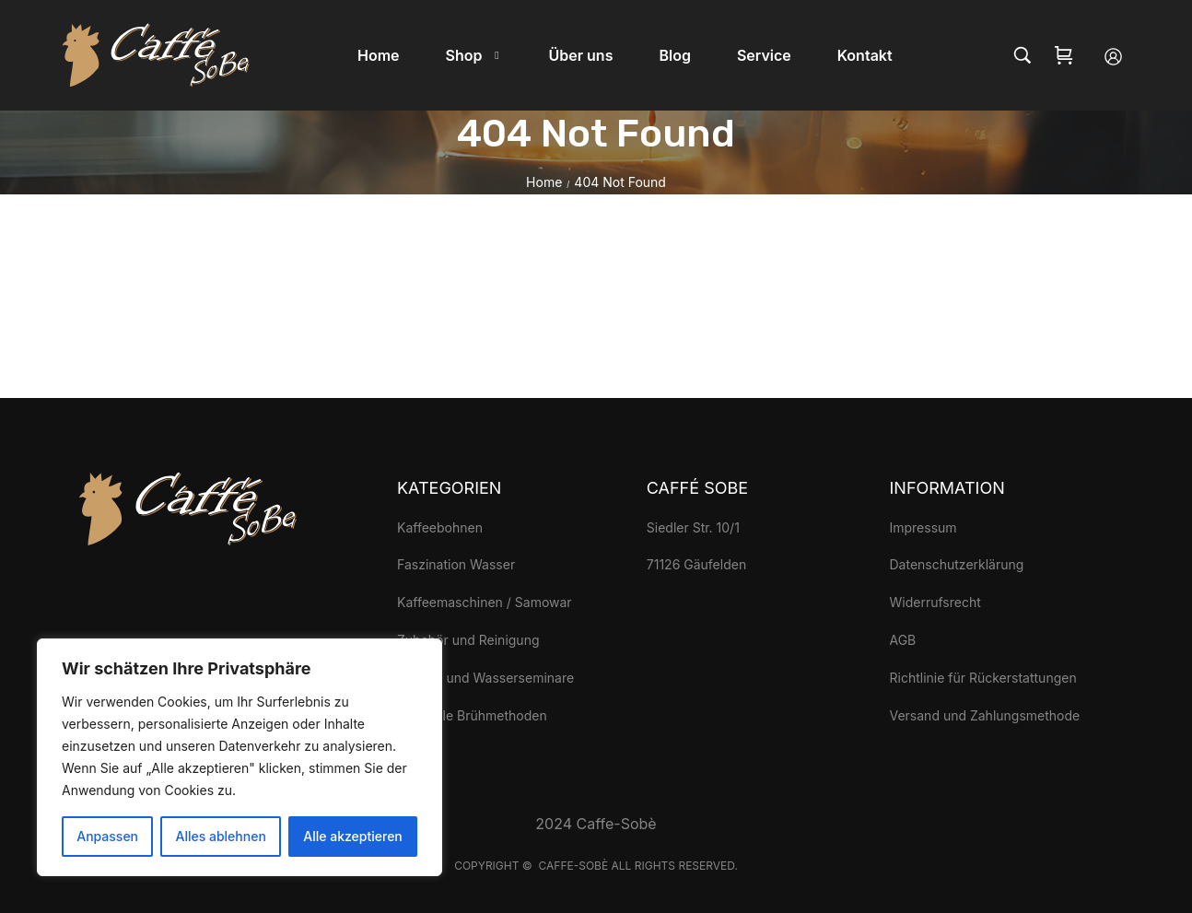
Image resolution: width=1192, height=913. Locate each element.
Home (544, 182)
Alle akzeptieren (353, 836)
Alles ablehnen (221, 836)
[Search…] (1022, 55)
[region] (239, 757)
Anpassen (107, 836)
